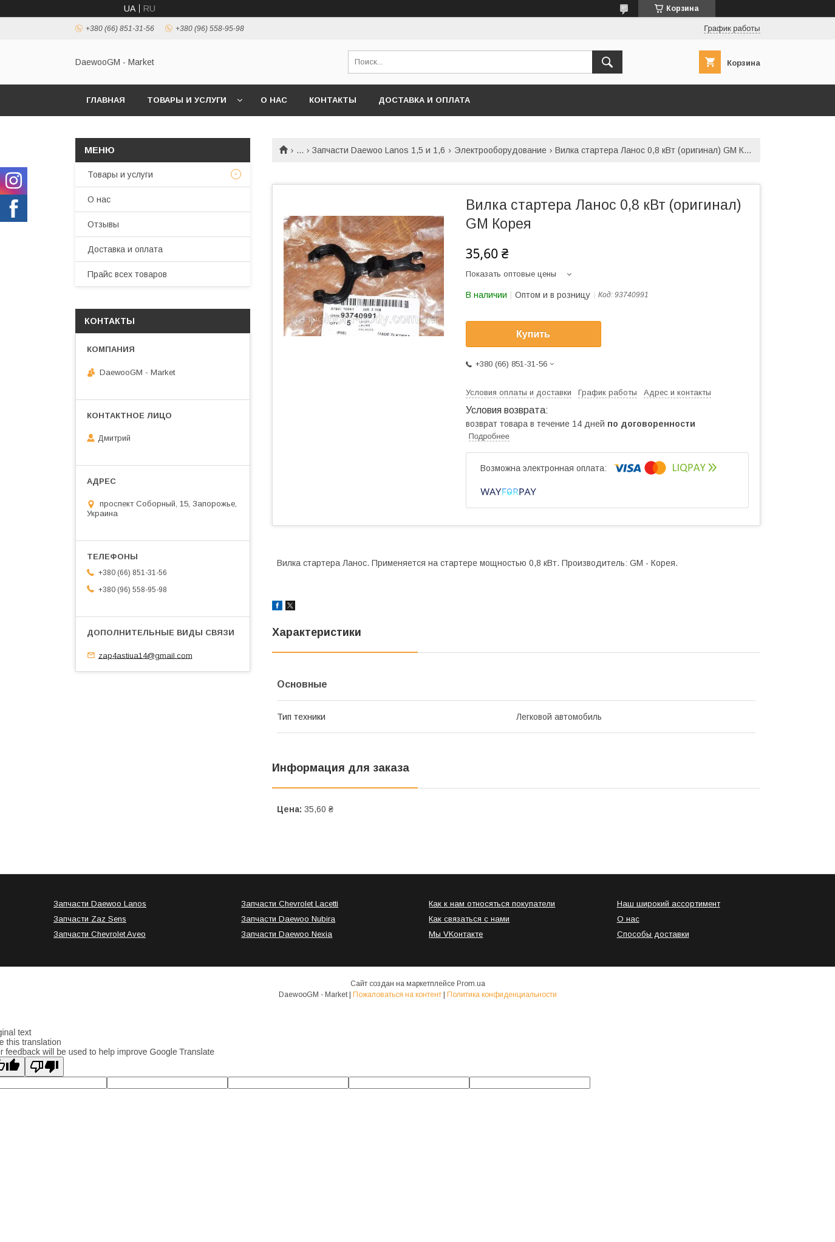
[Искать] (607, 62)
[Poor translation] (44, 1067)
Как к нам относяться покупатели (492, 903)
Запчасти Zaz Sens (89, 918)
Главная (105, 100)
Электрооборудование (500, 150)
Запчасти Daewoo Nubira (288, 918)
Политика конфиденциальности (502, 994)
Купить (533, 334)
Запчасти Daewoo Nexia (286, 934)
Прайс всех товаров (127, 274)
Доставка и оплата (424, 100)
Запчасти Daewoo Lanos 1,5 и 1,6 (378, 150)
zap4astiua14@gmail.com (145, 655)
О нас (274, 100)
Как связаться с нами (469, 918)
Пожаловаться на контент (397, 994)
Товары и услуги (187, 100)
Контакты (332, 100)
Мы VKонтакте (456, 934)
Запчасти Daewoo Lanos (99, 903)
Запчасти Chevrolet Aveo (99, 934)
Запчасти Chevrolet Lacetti (289, 903)
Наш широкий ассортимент (668, 903)
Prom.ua (471, 983)
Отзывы (103, 224)
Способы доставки (653, 934)
